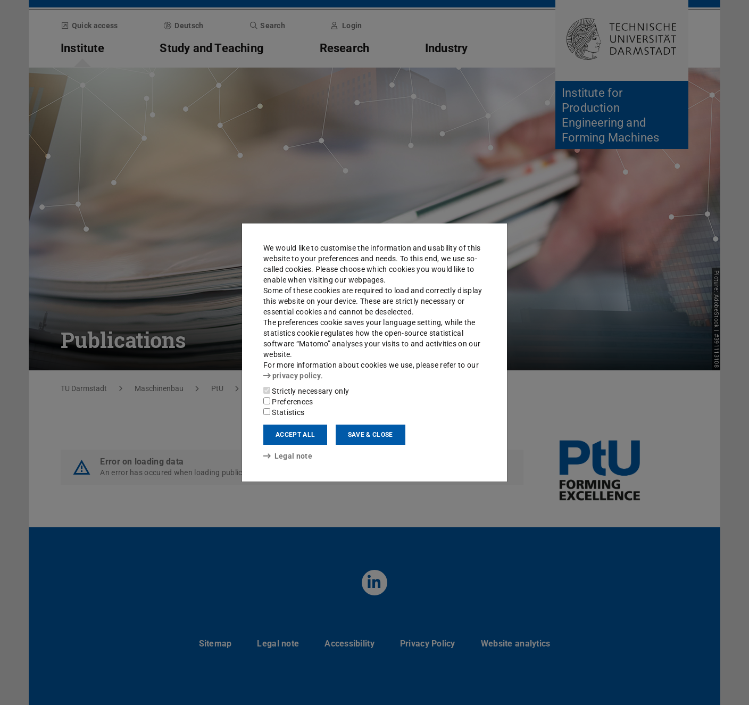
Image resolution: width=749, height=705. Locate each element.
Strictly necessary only (306, 391)
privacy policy (292, 375)
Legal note (287, 456)
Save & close (370, 434)
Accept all (295, 434)
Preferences (288, 401)
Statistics (283, 412)
